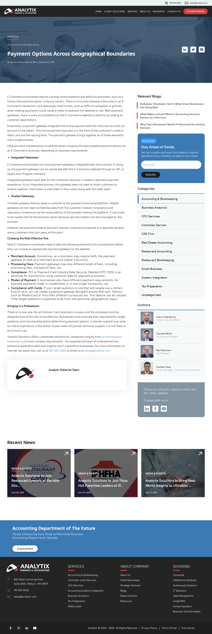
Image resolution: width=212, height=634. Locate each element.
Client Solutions (114, 11)
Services (132, 11)
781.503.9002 (175, 3)
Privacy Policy (149, 628)
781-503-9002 (57, 350)
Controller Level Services (82, 580)
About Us (145, 11)
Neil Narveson (163, 350)
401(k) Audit (74, 606)
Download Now (25, 548)
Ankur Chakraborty (166, 316)
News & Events (128, 595)
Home (99, 11)
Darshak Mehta (164, 333)
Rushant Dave (163, 366)
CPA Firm (148, 234)
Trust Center (188, 628)
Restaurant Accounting (157, 251)
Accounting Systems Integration (86, 590)
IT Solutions (179, 590)
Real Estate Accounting (157, 242)
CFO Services (151, 216)
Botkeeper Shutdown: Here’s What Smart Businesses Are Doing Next (172, 105)
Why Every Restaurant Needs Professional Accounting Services (172, 126)
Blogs (123, 590)
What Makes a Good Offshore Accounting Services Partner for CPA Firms (170, 115)
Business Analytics (154, 207)
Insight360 (179, 601)
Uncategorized (151, 295)
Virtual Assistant (182, 606)
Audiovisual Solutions (185, 585)
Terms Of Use (169, 628)
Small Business (152, 269)
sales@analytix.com (199, 3)
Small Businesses (130, 580)
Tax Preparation (152, 286)
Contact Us (174, 11)
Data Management (183, 595)
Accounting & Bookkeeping (160, 199)
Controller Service (154, 225)
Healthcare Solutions (184, 580)
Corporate (178, 575)
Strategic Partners (130, 585)
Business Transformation (187, 611)
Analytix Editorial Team (64, 370)
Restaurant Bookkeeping (158, 260)
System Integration (154, 277)
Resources (159, 11)
